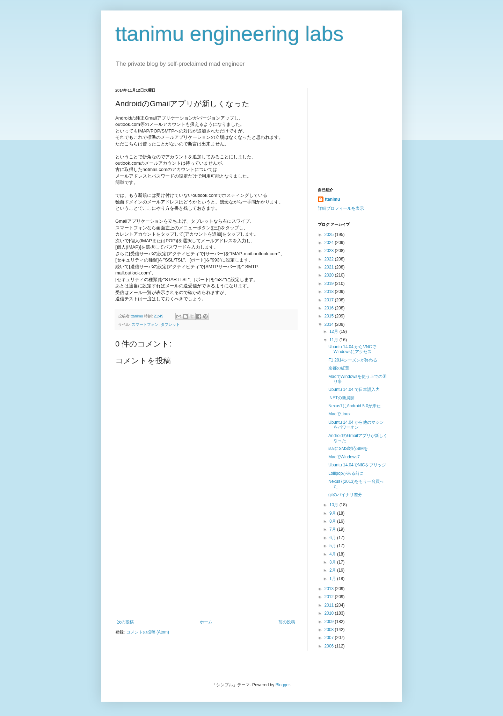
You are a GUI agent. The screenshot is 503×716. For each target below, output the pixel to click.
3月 (333, 562)
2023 (330, 250)
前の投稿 (286, 622)
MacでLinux (339, 413)
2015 (330, 316)
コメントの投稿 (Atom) (147, 632)
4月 (333, 554)
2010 (330, 613)
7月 (333, 529)
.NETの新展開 (341, 397)
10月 (334, 504)
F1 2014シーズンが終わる (352, 360)
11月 (334, 339)
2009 (330, 621)
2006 (330, 646)
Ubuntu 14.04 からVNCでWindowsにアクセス (352, 349)
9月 (333, 513)
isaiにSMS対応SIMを (348, 448)
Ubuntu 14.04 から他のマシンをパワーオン (356, 425)
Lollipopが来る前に (346, 473)
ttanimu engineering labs (229, 33)
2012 (330, 596)
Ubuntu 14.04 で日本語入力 (354, 389)
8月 (333, 521)
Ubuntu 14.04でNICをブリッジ (357, 465)
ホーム (206, 622)
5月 (333, 545)
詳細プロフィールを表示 (341, 208)
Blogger (283, 684)
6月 (333, 537)
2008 (330, 629)
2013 (330, 588)
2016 (330, 308)
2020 (330, 275)
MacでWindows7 (344, 456)
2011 (330, 605)
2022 (330, 259)
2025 (330, 234)
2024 (330, 242)
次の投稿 (125, 622)
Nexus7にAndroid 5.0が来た (354, 405)
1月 (333, 578)
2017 (330, 300)
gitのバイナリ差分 (345, 494)
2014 (330, 324)
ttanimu (332, 199)
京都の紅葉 (338, 368)
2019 (330, 283)
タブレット (170, 324)
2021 (330, 267)
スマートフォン (145, 324)
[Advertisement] (206, 567)
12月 (334, 331)
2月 (333, 570)
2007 (330, 637)
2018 (330, 291)
